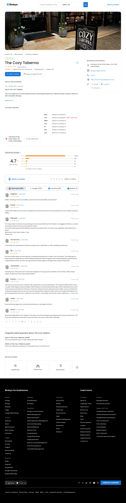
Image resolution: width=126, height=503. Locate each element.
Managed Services (102, 400)
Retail (58, 428)
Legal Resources (85, 438)
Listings (7, 400)
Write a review (113, 4)
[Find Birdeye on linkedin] (86, 482)
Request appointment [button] (98, 71)
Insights (7, 447)
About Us (83, 400)
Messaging (8, 441)
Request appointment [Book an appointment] (33, 74)
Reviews (7, 403)
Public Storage (60, 422)
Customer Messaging (34, 423)
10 (38, 321)
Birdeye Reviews (85, 431)
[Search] (85, 4)
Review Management (34, 414)
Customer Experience (34, 445)
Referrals (8, 406)
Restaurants (18, 54)
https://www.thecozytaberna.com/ (102, 80)
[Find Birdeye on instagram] (90, 482)
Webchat (8, 420)
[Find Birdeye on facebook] (79, 482)
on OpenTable (21, 194)
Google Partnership (11, 470)
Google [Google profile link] (95, 84)
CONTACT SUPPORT (111, 482)
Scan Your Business (102, 420)
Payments (8, 433)
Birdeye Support (101, 430)
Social (7, 423)
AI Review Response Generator (106, 414)
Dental (58, 403)
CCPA (46, 492)
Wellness (59, 431)
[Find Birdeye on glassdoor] (97, 482)
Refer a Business (101, 433)
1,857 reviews (22, 66)
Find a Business (101, 423)
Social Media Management (35, 448)
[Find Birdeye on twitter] (82, 482)
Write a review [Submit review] (13, 74)
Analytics (8, 464)
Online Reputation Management (37, 420)
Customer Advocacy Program (105, 436)
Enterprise (30, 403)
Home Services (61, 413)
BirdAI (7, 461)
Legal (57, 416)
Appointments (9, 427)
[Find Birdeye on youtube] (94, 482)
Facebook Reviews (33, 439)
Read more (9, 100)
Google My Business (33, 436)
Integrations (9, 467)
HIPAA (41, 492)
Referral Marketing (33, 427)
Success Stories (85, 428)
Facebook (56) (53, 188)
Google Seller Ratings (12, 413)
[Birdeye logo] (12, 4)
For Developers (101, 427)
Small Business (32, 400)
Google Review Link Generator (106, 417)
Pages (7, 409)
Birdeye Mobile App (11, 473)
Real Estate (59, 425)
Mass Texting (9, 430)
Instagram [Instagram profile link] (96, 88)
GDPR (37, 492)
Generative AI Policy (56, 492)
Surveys (7, 444)
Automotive (60, 400)
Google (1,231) (35, 188)
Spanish (20, 86)
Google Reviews (32, 433)
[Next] (77, 367)
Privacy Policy (23, 492)
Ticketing (8, 453)
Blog (81, 416)
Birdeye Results (85, 435)
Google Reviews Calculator (105, 411)
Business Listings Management (37, 442)
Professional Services (103, 403)
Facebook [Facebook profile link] (105, 84)
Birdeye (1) (71, 188)
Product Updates (85, 422)
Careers (82, 425)
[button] (6, 321)
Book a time (84, 409)
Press (82, 419)
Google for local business (35, 411)
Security (31, 492)
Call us (93, 75)
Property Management (63, 419)
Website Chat (31, 430)
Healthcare (59, 409)
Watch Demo (84, 406)
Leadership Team (85, 403)
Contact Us (84, 441)
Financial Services (61, 406)
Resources (83, 413)
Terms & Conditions (11, 492)
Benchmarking (9, 450)
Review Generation (33, 417)
